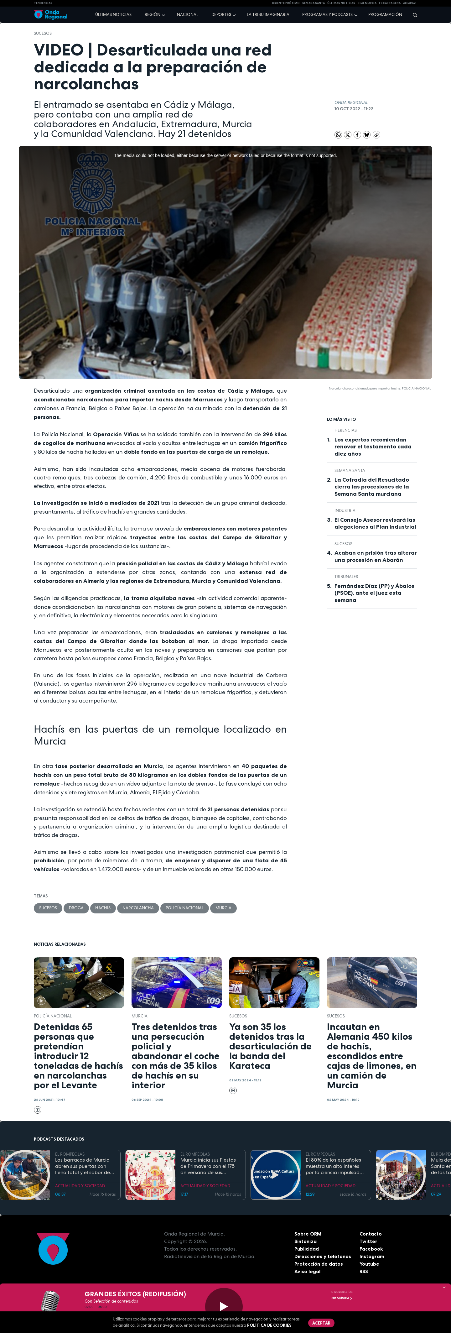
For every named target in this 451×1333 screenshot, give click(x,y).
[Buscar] (413, 14)
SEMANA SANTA (313, 3)
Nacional (187, 14)
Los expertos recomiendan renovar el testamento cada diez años (373, 446)
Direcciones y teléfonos (322, 1256)
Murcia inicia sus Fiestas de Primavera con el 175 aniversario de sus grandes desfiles (208, 1166)
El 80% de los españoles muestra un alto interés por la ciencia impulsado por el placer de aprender (335, 1166)
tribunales (346, 576)
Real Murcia (367, 3)
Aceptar (321, 1322)
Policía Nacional (185, 908)
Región (152, 14)
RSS (364, 1271)
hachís (103, 908)
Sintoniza (305, 1241)
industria (344, 510)
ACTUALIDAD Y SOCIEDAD (80, 1186)
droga (76, 908)
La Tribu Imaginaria (268, 14)
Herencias (345, 430)
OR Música (341, 1298)
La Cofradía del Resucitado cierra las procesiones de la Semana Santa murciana (371, 486)
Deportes (221, 14)
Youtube (369, 1264)
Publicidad (306, 1249)
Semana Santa (349, 470)
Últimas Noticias (341, 3)
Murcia (224, 908)
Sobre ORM (308, 1234)
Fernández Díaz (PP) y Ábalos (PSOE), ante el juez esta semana (374, 593)
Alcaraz (409, 3)
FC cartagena (390, 3)
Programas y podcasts (327, 14)
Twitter (368, 1241)
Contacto (371, 1234)
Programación (385, 14)
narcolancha (138, 908)
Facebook (371, 1249)
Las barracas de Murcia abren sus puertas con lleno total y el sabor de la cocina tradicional (82, 1166)
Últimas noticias (113, 14)
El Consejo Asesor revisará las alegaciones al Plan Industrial (375, 523)
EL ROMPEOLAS (70, 1154)
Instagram (372, 1256)
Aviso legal (307, 1271)
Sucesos (43, 33)
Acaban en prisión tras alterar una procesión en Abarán (375, 556)
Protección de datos (318, 1264)
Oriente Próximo (286, 3)
